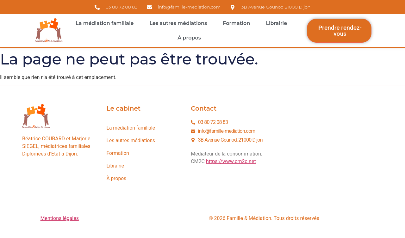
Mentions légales (59, 218)
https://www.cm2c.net (231, 161)
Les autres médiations (178, 23)
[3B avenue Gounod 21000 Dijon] (329, 152)
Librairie (276, 23)
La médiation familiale (105, 23)
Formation (236, 23)
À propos (189, 38)
